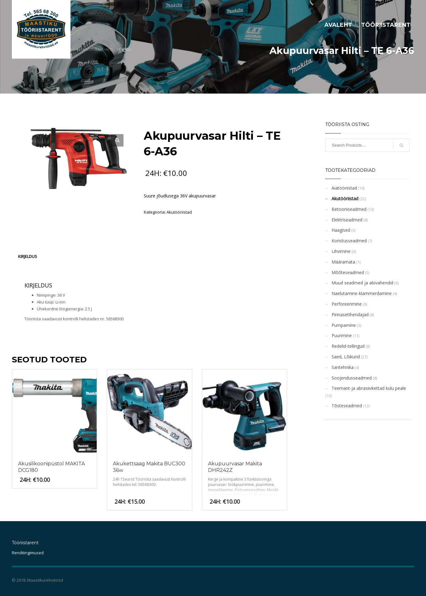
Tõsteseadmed (347, 406)
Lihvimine (341, 251)
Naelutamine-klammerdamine (362, 293)
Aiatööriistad (344, 188)
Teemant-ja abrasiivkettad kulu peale (369, 388)
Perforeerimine (347, 304)
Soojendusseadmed (352, 378)
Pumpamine (344, 325)
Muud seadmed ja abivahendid (362, 283)
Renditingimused (28, 552)
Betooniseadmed (349, 209)
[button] (117, 140)
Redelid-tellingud (348, 346)
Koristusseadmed (349, 241)
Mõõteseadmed (348, 272)
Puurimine (342, 335)
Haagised (341, 230)
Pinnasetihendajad (350, 314)
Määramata (343, 262)
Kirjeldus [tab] (27, 256)
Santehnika (343, 367)
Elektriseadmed (347, 220)
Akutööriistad (179, 212)
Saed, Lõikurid (346, 357)
